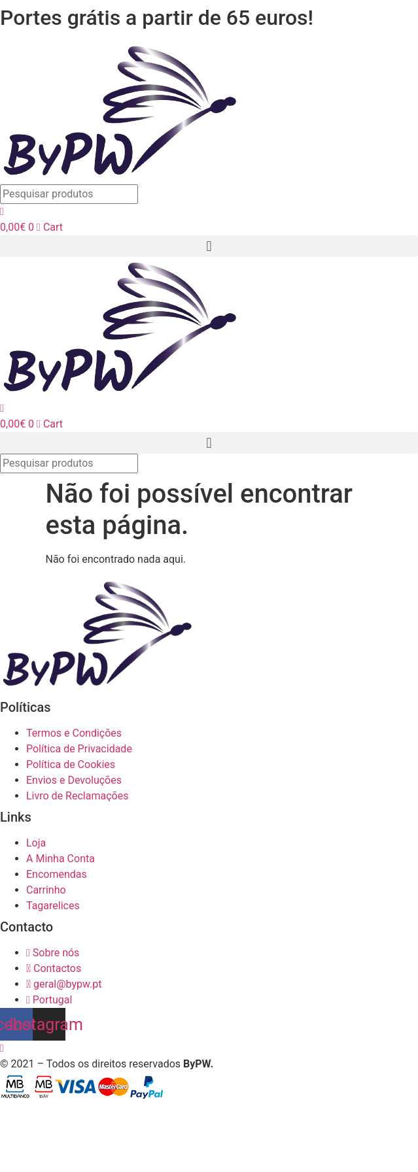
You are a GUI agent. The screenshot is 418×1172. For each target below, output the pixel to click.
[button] (209, 246)
